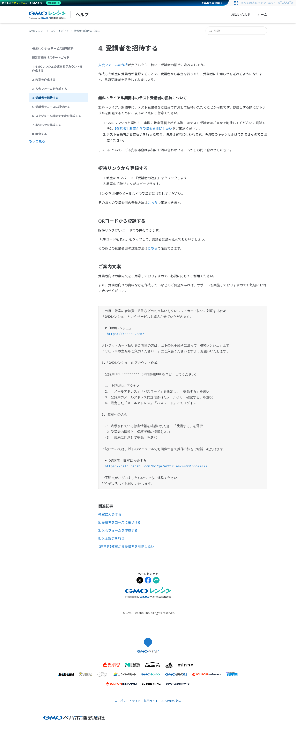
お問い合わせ (241, 14)
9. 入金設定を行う (111, 538)
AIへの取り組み (172, 701)
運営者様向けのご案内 (87, 31)
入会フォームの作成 (113, 65)
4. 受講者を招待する (45, 98)
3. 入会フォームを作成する (49, 89)
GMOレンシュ (37, 31)
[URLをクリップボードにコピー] (156, 581)
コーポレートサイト (128, 701)
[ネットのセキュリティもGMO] (31, 3)
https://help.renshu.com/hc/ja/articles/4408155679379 (154, 466)
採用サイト (151, 701)
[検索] (236, 31)
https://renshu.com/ (125, 334)
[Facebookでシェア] (148, 581)
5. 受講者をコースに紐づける (51, 107)
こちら (152, 202)
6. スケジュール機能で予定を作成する (56, 116)
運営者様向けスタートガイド (50, 57)
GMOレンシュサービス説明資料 (53, 48)
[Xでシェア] (139, 581)
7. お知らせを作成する (46, 125)
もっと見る (37, 141)
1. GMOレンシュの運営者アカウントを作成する (57, 69)
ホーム (262, 14)
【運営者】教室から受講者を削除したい (142, 128)
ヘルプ (82, 14)
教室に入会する (109, 514)
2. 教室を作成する (44, 80)
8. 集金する (39, 134)
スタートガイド (59, 31)
